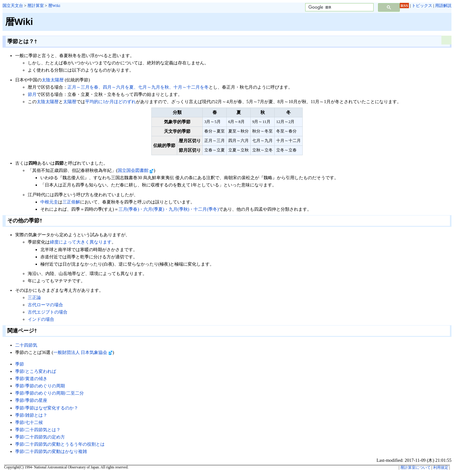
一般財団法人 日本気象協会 (83, 352)
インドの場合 (41, 319)
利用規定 (440, 467)
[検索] (338, 7)
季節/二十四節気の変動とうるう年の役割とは (60, 444)
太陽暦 (69, 101)
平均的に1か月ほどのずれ (110, 101)
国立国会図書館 (136, 170)
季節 (19, 364)
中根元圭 (49, 201)
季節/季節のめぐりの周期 (40, 385)
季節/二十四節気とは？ (38, 429)
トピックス (422, 5)
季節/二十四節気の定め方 (40, 436)
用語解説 (443, 5)
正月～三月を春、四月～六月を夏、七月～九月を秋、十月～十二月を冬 (138, 87)
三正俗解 (71, 201)
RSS (404, 5)
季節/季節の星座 (31, 400)
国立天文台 (13, 5)
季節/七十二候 (29, 422)
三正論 (34, 297)
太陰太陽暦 (53, 79)
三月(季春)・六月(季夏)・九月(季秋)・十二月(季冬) (169, 209)
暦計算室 (35, 5)
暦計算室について (415, 467)
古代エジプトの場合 (47, 311)
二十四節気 (26, 345)
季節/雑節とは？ (31, 415)
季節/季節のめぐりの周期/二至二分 (49, 393)
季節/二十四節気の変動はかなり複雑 (51, 451)
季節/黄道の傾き (31, 378)
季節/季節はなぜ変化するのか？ (46, 407)
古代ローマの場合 (45, 304)
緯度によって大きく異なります (81, 241)
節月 (32, 94)
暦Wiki (54, 5)
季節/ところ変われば (35, 371)
